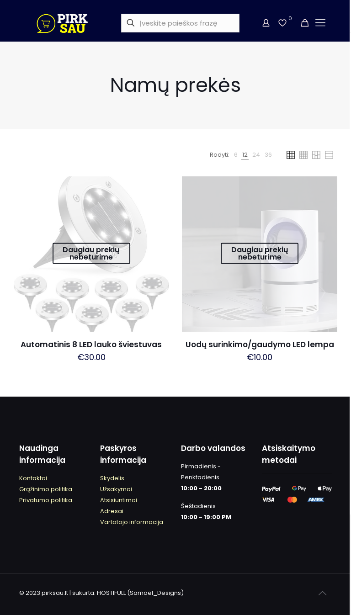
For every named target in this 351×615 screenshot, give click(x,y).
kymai (123, 489)
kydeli (112, 478)
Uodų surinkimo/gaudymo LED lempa (260, 344)
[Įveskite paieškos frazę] (180, 23)
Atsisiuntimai (118, 500)
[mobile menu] (320, 23)
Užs (105, 489)
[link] (236, 154)
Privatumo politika (45, 500)
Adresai (111, 511)
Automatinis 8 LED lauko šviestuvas (91, 344)
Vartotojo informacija (131, 522)
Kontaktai (33, 478)
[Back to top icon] (322, 593)
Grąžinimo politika (45, 489)
